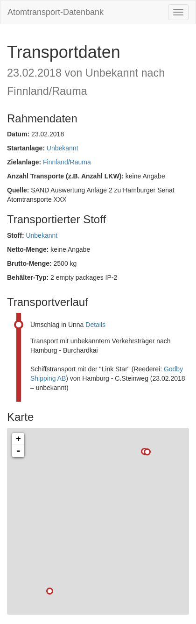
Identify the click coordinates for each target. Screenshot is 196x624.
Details (95, 324)
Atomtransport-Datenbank (55, 12)
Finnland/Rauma (67, 162)
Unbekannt (62, 148)
